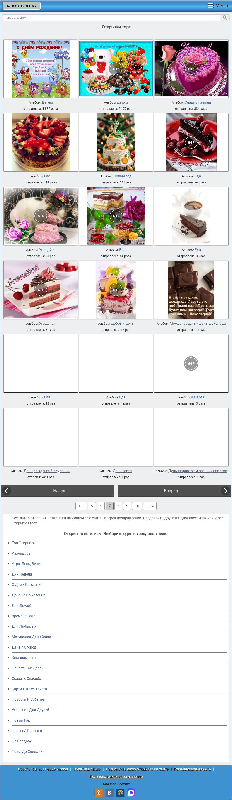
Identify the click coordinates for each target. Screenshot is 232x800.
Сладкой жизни (198, 102)
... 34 (150, 506)
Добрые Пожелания (28, 595)
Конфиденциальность (192, 769)
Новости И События (28, 699)
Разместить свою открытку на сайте (137, 769)
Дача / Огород (24, 647)
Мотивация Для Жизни (31, 637)
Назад (59, 490)
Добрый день (122, 324)
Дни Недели (22, 574)
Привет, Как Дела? (27, 668)
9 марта (197, 397)
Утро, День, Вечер (27, 564)
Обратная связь (87, 769)
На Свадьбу (22, 741)
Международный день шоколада (198, 324)
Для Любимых (24, 626)
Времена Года (23, 616)
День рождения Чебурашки (47, 471)
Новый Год (21, 720)
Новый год (122, 176)
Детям (47, 102)
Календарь (21, 553)
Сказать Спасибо (26, 678)
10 (137, 506)
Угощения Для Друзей (30, 710)
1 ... (81, 506)
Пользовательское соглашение (116, 776)
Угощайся (47, 250)
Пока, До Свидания (28, 751)
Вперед (171, 490)
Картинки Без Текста (29, 689)
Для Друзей (22, 605)
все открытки (22, 5)
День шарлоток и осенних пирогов (197, 471)
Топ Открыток (24, 543)
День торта (122, 471)
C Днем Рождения (27, 585)
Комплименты (24, 658)
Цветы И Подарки (27, 731)
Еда (47, 176)
